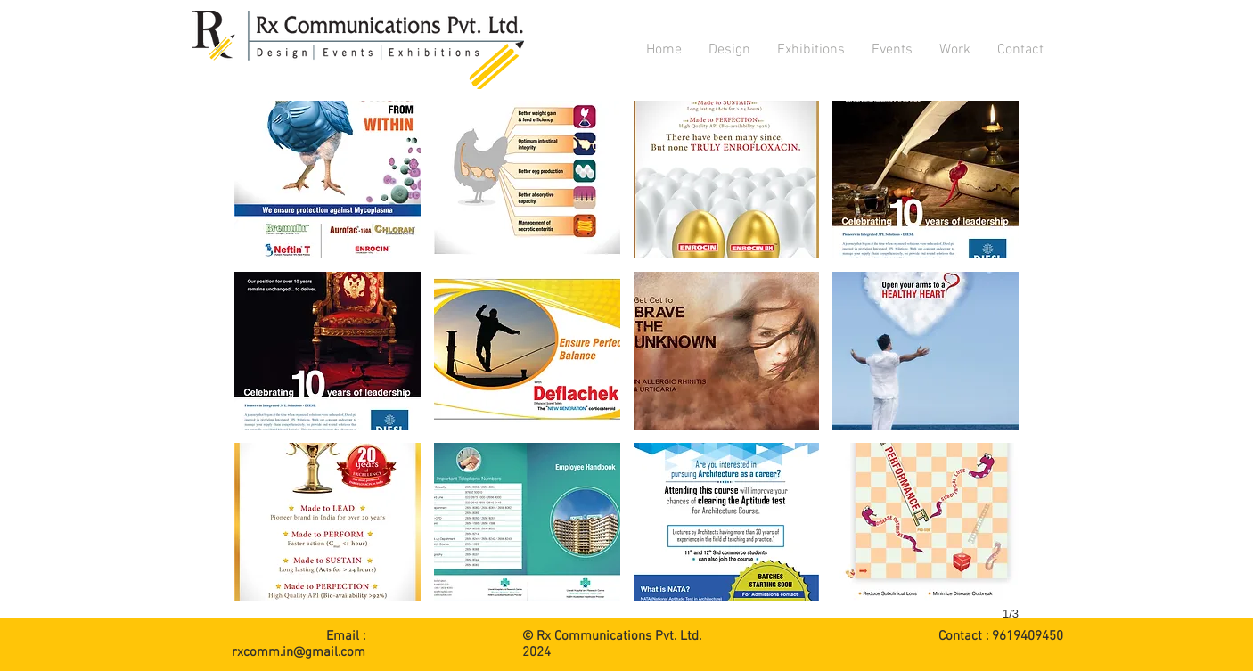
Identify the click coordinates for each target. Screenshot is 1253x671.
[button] (729, 50)
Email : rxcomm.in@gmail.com (298, 644)
